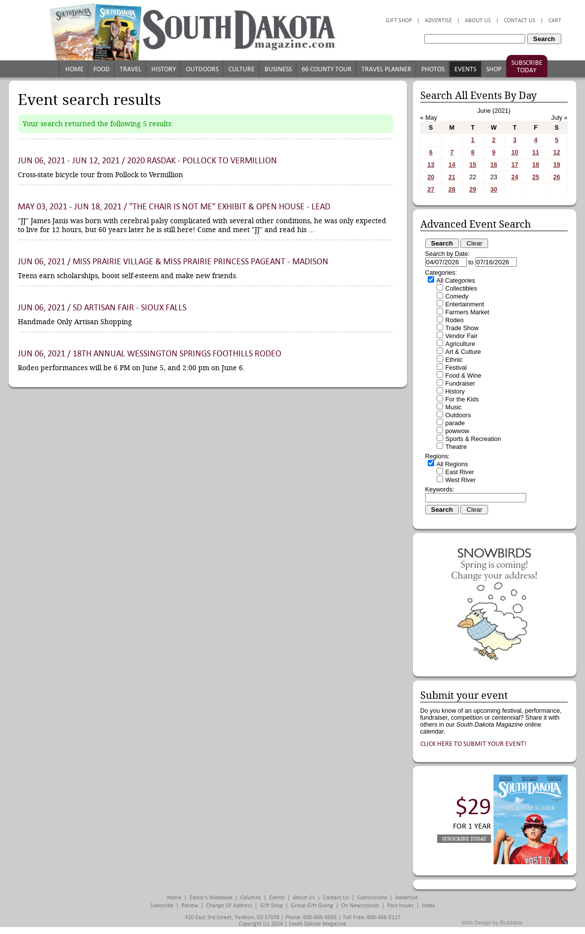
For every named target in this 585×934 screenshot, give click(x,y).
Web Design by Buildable (492, 923)
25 (535, 177)
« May (428, 117)
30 (493, 189)
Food (101, 69)
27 (430, 189)
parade (455, 423)
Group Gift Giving (312, 905)
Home (74, 69)
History (163, 69)
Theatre (456, 446)
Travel (130, 69)
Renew (189, 905)
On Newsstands (360, 905)
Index (428, 905)
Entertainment (465, 304)
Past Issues (400, 905)
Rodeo (455, 320)
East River (460, 472)
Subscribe (162, 905)
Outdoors (202, 69)
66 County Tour (327, 69)
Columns (250, 897)
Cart (554, 20)
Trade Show (462, 328)
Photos (433, 69)
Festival (456, 367)
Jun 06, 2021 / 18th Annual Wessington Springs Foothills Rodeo (149, 353)
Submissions (372, 897)
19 (556, 164)
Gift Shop (399, 20)
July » (559, 117)
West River (461, 480)
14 (452, 164)
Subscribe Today (526, 66)
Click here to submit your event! (473, 743)
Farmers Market (468, 312)
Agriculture (460, 344)
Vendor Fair (462, 336)
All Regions (452, 464)
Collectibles (461, 288)
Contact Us (520, 20)
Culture (241, 69)
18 (535, 164)
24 (514, 177)
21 (452, 177)
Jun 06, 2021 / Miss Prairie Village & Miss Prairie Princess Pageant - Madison (173, 261)
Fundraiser (460, 383)
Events (465, 69)
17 (514, 164)
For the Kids (462, 399)
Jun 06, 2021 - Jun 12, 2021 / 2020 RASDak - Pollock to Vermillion (147, 160)
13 (430, 164)
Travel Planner (386, 69)
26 (556, 177)
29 (472, 189)
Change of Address (229, 905)
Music (454, 407)
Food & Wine (464, 375)
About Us (478, 20)
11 (535, 152)
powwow (457, 431)
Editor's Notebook (210, 897)
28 (452, 189)
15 (472, 164)
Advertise (438, 20)
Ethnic (454, 359)
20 (430, 177)
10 (514, 152)
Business (278, 69)
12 (556, 152)
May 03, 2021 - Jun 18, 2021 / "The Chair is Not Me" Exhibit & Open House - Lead (174, 206)
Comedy (457, 296)
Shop (493, 69)
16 (493, 164)
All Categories (456, 280)
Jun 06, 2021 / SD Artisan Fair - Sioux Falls (102, 307)
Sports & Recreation (473, 439)
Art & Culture (463, 351)
